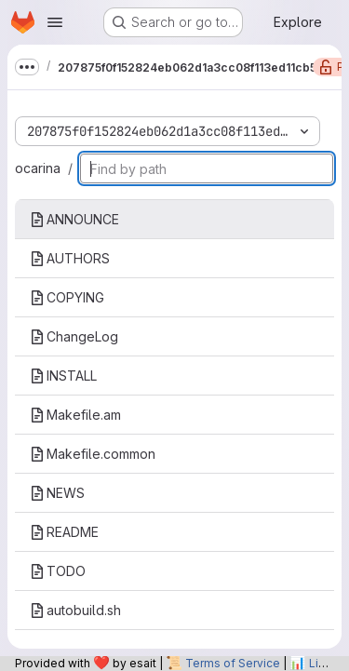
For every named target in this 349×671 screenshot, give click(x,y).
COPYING (67, 297)
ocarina (37, 168)
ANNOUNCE (74, 219)
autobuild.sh (75, 610)
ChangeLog (74, 336)
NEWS (57, 493)
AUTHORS (70, 258)
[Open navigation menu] (55, 22)
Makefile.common (92, 454)
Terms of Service (232, 663)
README (64, 532)
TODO (58, 571)
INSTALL (63, 375)
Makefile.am (75, 415)
